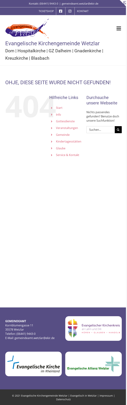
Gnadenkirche (87, 50)
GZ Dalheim (60, 50)
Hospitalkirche (31, 50)
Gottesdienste (65, 121)
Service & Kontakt (67, 155)
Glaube (60, 148)
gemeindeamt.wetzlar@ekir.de (80, 3)
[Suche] (118, 129)
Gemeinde (63, 135)
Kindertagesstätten (68, 141)
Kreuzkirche (16, 58)
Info (58, 115)
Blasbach (40, 58)
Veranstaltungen (67, 128)
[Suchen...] (100, 129)
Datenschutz (63, 399)
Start (59, 108)
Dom (9, 50)
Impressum (106, 395)
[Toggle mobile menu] (119, 28)
